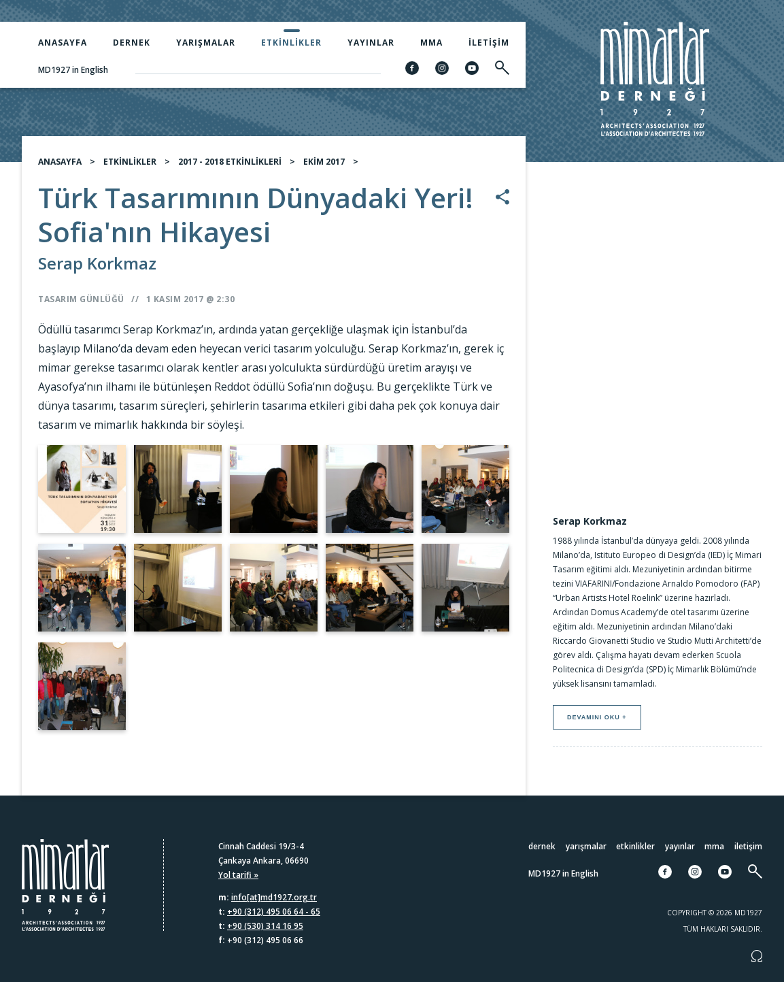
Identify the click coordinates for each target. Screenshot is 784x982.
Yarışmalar (205, 42)
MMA (431, 42)
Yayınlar (370, 42)
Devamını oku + (597, 717)
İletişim (488, 42)
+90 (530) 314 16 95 (265, 926)
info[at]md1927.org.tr (274, 897)
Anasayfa (62, 42)
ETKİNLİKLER (129, 161)
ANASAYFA (60, 161)
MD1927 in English (73, 70)
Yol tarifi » (238, 875)
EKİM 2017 (324, 161)
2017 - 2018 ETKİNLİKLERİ (230, 161)
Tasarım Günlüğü (81, 299)
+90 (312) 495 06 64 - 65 (273, 911)
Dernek (131, 42)
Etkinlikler (291, 42)
